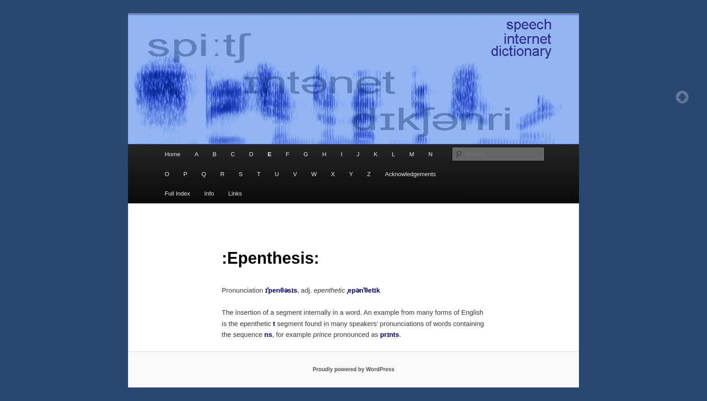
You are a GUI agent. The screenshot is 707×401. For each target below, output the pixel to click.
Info (209, 193)
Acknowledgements (410, 174)
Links (235, 193)
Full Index (177, 193)
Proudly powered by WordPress (353, 369)
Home (172, 154)
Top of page (682, 97)
